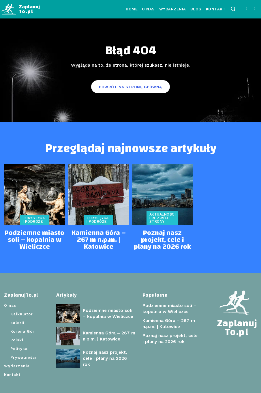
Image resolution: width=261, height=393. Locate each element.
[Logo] (20, 9)
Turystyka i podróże (33, 219)
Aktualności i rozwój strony (162, 218)
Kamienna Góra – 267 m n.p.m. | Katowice (98, 232)
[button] (232, 8)
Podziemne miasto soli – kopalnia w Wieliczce (34, 232)
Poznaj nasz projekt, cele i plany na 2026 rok (162, 232)
